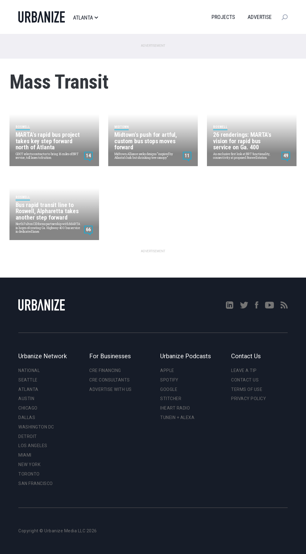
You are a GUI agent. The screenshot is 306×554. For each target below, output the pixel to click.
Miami (24, 455)
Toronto (29, 474)
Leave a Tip (244, 370)
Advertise (260, 17)
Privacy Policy (248, 398)
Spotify (169, 379)
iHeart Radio (175, 408)
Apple (167, 370)
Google (168, 389)
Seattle (28, 379)
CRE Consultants (109, 379)
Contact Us (245, 379)
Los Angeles (32, 445)
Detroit (27, 436)
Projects (223, 17)
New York (29, 464)
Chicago (28, 408)
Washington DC (36, 427)
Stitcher (170, 398)
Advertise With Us (110, 389)
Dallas (26, 417)
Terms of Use (246, 389)
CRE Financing (105, 370)
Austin (26, 398)
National (29, 370)
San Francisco (35, 483)
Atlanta (85, 17)
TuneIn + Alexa (177, 417)
